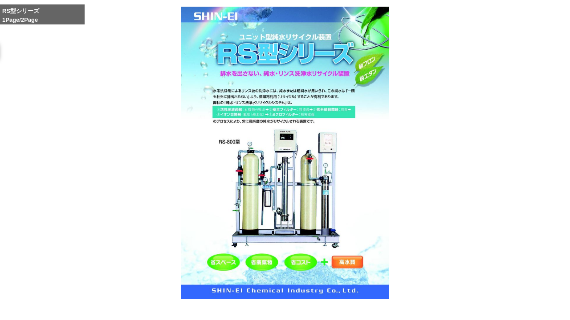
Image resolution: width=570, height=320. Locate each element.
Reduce (409, 308)
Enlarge (368, 308)
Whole (389, 308)
